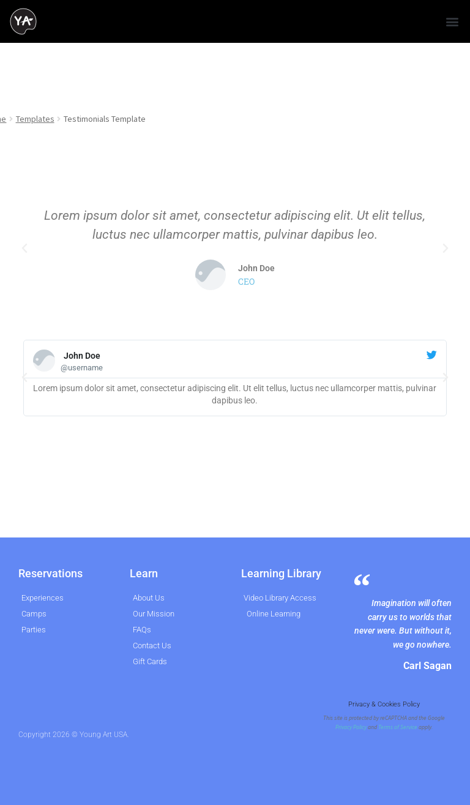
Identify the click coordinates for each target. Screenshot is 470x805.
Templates (35, 118)
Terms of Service (397, 727)
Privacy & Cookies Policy (384, 704)
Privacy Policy (351, 727)
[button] (452, 22)
